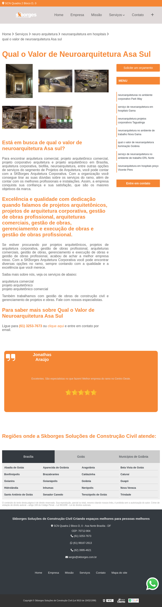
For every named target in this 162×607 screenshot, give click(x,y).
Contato (138, 15)
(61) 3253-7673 (31, 326)
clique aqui (56, 326)
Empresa (77, 15)
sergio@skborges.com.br (81, 557)
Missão (96, 15)
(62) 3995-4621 (81, 550)
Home (58, 15)
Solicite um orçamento (138, 67)
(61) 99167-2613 (81, 543)
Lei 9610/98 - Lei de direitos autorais (73, 505)
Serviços (115, 15)
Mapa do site (119, 572)
